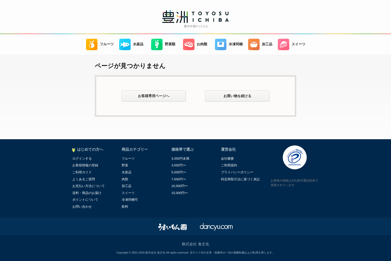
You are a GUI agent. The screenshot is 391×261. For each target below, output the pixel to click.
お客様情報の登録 (85, 165)
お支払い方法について (88, 186)
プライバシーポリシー (237, 172)
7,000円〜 (178, 179)
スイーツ (291, 44)
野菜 (125, 165)
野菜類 (163, 44)
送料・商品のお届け (86, 193)
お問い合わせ (82, 206)
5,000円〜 (178, 172)
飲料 (125, 206)
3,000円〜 (178, 165)
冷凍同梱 (229, 44)
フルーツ (100, 44)
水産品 (131, 44)
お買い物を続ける (237, 96)
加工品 (260, 44)
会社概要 (227, 158)
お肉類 (195, 44)
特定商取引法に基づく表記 (240, 179)
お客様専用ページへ (153, 96)
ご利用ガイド (82, 172)
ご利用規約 (229, 165)
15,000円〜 (179, 193)
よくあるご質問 (83, 179)
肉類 (125, 179)
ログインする (82, 158)
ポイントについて (85, 199)
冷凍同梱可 (130, 199)
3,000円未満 (180, 158)
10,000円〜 (179, 186)
